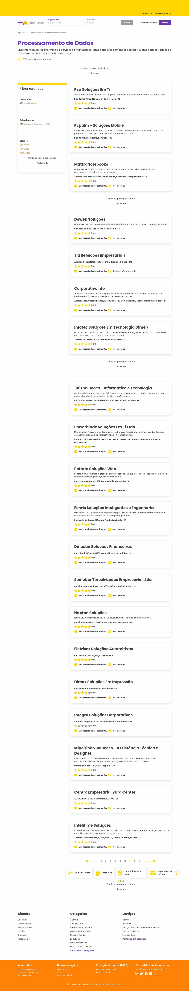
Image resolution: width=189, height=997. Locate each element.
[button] (119, 887)
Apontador (23, 33)
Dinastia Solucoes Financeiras (105, 552)
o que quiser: (53, 20)
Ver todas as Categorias (82, 956)
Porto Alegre (24, 944)
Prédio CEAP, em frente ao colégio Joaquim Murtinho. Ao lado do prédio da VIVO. (114, 623)
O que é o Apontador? (28, 975)
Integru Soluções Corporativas (105, 720)
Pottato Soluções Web (97, 474)
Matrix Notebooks (93, 167)
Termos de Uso (24, 981)
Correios (126, 925)
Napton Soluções (92, 618)
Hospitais (126, 929)
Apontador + (63, 975)
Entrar (165, 23)
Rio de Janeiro (25, 929)
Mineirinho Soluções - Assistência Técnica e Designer (118, 756)
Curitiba (22, 940)
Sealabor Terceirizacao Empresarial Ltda (115, 585)
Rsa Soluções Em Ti (94, 89)
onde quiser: (89, 20)
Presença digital (64, 981)
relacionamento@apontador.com (151, 975)
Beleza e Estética (78, 940)
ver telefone (121, 111)
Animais (74, 925)
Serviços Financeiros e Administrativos (140, 933)
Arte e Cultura (76, 929)
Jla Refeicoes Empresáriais (102, 261)
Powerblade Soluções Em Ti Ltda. (107, 432)
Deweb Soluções (92, 222)
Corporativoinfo (91, 294)
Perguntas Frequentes (28, 978)
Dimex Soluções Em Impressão (105, 687)
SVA (59, 978)
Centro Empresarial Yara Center (107, 798)
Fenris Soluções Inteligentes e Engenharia (116, 513)
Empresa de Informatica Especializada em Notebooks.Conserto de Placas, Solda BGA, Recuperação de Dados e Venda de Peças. (117, 174)
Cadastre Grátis (149, 22)
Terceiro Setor (129, 940)
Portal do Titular (103, 978)
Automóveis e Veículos (81, 933)
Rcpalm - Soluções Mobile (101, 128)
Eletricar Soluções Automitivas (105, 654)
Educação (75, 944)
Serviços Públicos (130, 937)
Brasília (21, 937)
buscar (127, 22)
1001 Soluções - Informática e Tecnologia (115, 394)
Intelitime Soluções (94, 831)
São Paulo (22, 925)
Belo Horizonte (25, 933)
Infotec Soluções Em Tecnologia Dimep (113, 333)
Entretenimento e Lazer (81, 952)
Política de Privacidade (106, 975)
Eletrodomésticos (78, 948)
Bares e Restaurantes (80, 937)
